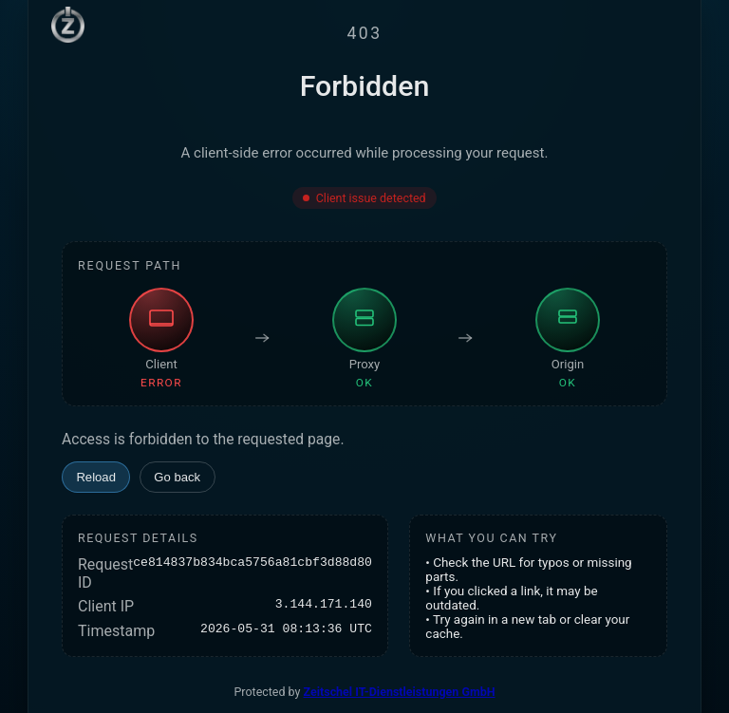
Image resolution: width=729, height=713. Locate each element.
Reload (96, 477)
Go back (177, 477)
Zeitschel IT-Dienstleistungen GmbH (399, 692)
